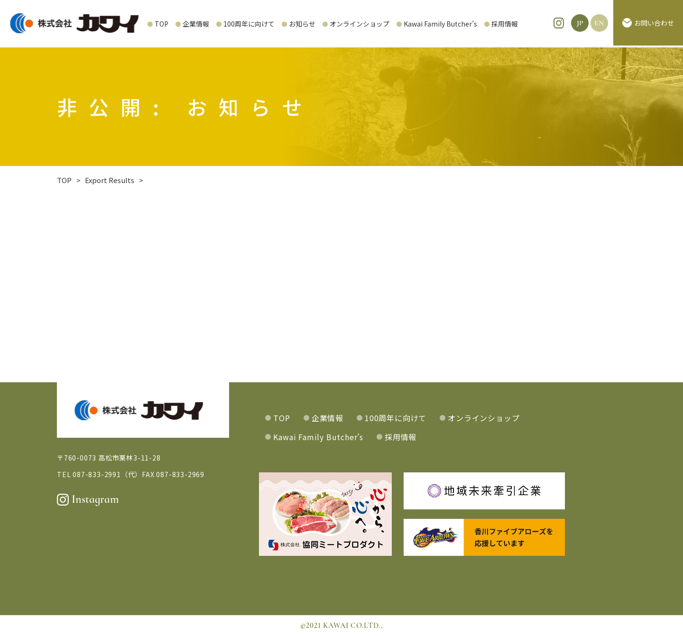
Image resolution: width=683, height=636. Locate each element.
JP (580, 23)
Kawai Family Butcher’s (414, 23)
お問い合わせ (648, 23)
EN (599, 23)
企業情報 (169, 23)
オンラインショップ (333, 23)
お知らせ (275, 23)
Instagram (88, 499)
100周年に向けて (222, 23)
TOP (135, 23)
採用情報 (478, 23)
